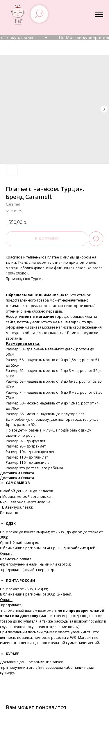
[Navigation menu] (99, 14)
